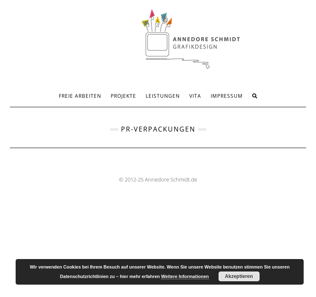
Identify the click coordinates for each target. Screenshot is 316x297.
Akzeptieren (239, 276)
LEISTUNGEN (163, 95)
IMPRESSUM (227, 95)
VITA (195, 95)
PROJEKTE (123, 95)
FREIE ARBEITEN (80, 95)
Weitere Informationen (185, 276)
